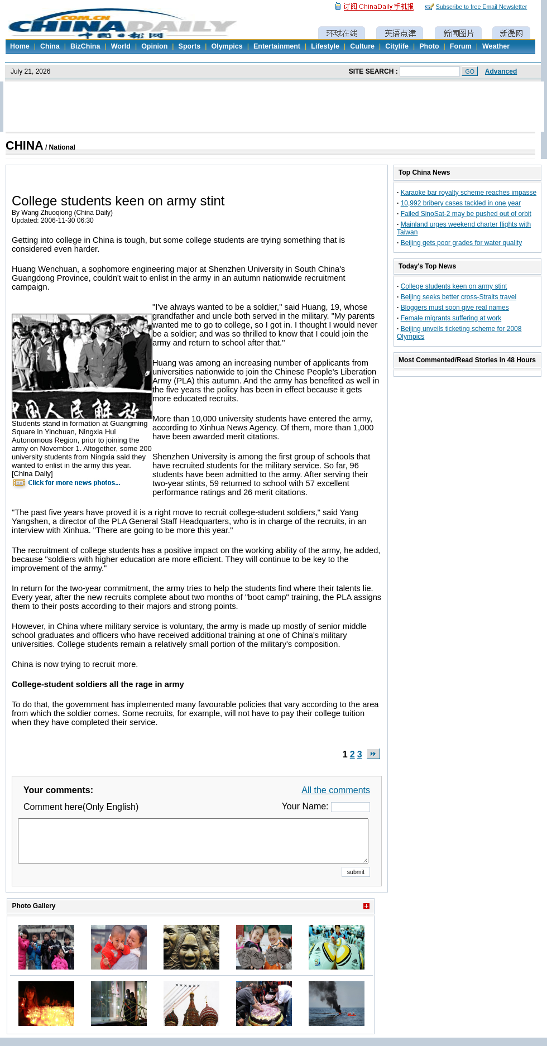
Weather (496, 46)
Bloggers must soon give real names (455, 307)
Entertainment (276, 46)
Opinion (154, 46)
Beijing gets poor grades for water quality (461, 243)
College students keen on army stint (454, 286)
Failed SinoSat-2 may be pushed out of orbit (466, 214)
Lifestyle (325, 46)
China (50, 46)
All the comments (335, 790)
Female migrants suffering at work (451, 318)
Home (20, 46)
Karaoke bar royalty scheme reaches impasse (468, 192)
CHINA (25, 145)
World (121, 46)
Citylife (397, 46)
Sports (190, 46)
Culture (362, 46)
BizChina (85, 46)
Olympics (226, 46)
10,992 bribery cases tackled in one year (461, 203)
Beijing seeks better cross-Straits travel (458, 297)
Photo (429, 46)
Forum (461, 46)
